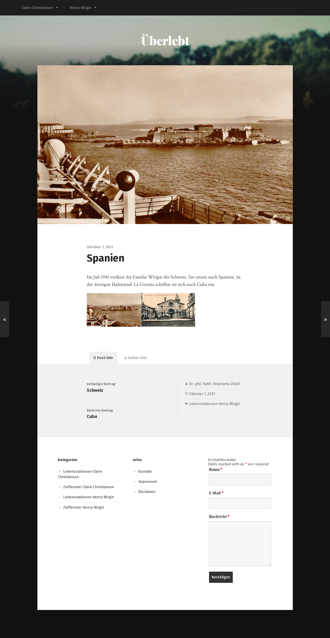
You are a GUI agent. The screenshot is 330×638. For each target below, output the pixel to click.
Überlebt (165, 40)
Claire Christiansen (37, 8)
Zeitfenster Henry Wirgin (83, 507)
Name (215, 469)
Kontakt (145, 471)
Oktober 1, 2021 (202, 394)
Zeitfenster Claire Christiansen (88, 487)
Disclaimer (147, 492)
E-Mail (216, 493)
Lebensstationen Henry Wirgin (214, 404)
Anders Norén (189, 624)
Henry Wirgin (80, 8)
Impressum (147, 481)
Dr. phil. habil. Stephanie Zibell (214, 384)
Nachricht (219, 516)
